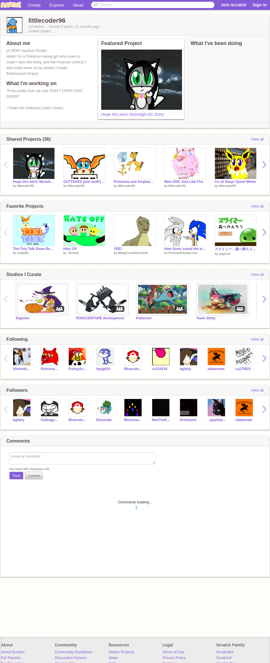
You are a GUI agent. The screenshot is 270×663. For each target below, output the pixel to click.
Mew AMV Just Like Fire (183, 182)
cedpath (22, 253)
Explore (57, 5)
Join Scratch (233, 4)
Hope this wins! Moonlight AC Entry (132, 114)
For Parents (11, 658)
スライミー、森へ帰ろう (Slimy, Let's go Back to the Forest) (236, 249)
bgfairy (185, 369)
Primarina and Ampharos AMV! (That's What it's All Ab (135, 182)
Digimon (23, 318)
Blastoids (104, 420)
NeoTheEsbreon (161, 420)
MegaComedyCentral (133, 253)
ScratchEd (224, 652)
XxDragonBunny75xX (50, 420)
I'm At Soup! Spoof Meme (235, 182)
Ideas (78, 5)
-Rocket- (74, 253)
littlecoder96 (25, 185)
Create (34, 5)
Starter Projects (121, 652)
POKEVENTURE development (100, 318)
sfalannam (216, 369)
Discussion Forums (71, 658)
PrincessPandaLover (183, 253)
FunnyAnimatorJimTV (78, 369)
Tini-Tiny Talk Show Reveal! (34, 249)
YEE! (118, 249)
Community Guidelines (73, 652)
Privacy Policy (174, 658)
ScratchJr (224, 658)
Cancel (34, 476)
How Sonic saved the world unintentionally (185, 249)
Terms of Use (174, 652)
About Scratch (13, 652)
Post (16, 476)
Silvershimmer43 (22, 369)
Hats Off (70, 249)
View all (257, 139)
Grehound (188, 420)
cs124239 (159, 369)
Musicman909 (133, 420)
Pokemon (144, 318)
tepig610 (103, 369)
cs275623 (243, 369)
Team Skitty (205, 318)
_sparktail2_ (217, 420)
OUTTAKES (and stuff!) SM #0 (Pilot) (84, 182)
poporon (224, 253)
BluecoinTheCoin (133, 369)
